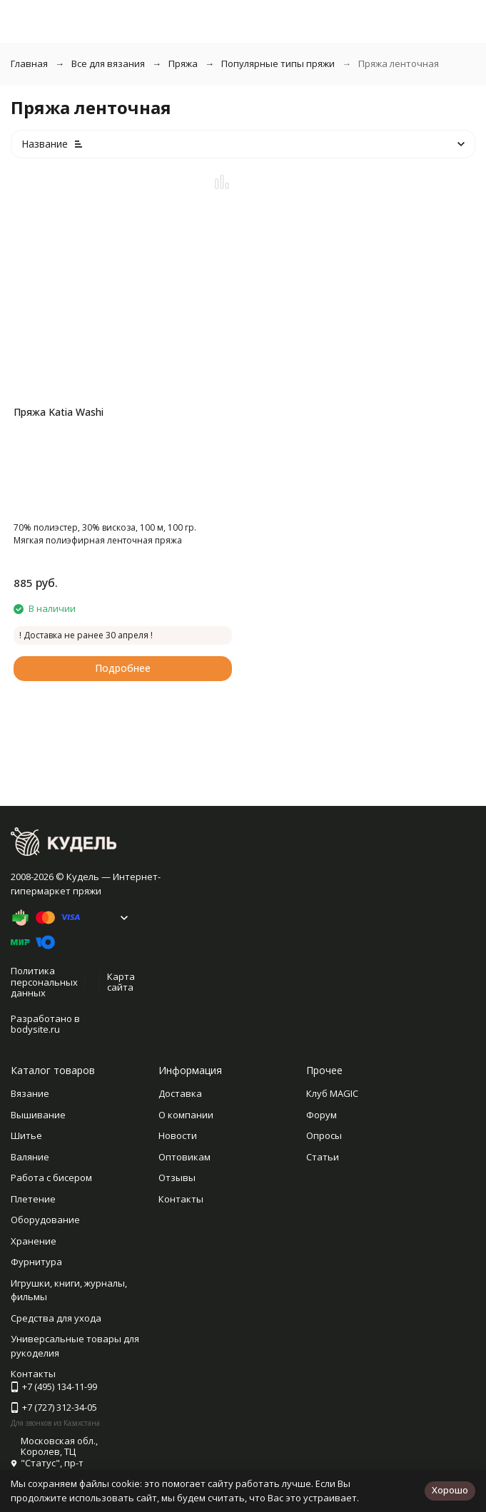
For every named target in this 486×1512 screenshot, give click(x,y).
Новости (177, 1135)
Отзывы (177, 1177)
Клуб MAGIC (332, 1093)
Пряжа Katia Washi (58, 412)
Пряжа (183, 63)
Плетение (33, 1198)
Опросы (324, 1135)
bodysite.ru (35, 1029)
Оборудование (45, 1219)
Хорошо (450, 1489)
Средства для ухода (56, 1318)
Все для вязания (108, 63)
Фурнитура (36, 1261)
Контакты (180, 1198)
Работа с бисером (51, 1177)
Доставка (180, 1093)
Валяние (30, 1156)
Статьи (322, 1156)
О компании (185, 1114)
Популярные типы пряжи (278, 63)
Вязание (30, 1093)
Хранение (33, 1241)
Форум (321, 1114)
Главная (29, 63)
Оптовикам (184, 1156)
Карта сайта (121, 982)
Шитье (26, 1135)
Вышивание (38, 1114)
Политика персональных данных (44, 981)
